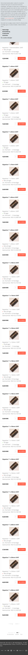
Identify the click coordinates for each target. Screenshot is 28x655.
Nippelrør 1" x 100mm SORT (10, 263)
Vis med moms (10, 634)
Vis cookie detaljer (6, 38)
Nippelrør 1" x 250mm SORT (10, 557)
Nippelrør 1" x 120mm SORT (10, 328)
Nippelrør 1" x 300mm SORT (10, 590)
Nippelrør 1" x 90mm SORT (10, 230)
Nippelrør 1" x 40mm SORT (10, 66)
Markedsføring (6, 31)
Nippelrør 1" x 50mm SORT (10, 99)
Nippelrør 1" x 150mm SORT (10, 426)
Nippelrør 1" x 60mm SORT (10, 132)
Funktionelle (5, 33)
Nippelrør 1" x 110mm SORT (10, 295)
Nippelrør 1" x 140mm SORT (10, 394)
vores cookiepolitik (9, 18)
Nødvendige (5, 29)
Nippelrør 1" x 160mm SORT (10, 459)
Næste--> (17, 623)
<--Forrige (10, 623)
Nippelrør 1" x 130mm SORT (10, 361)
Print (21, 634)
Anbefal (17, 634)
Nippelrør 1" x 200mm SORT (10, 525)
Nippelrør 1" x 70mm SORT (10, 164)
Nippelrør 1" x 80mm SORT (10, 197)
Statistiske (5, 35)
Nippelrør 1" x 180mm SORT (10, 492)
